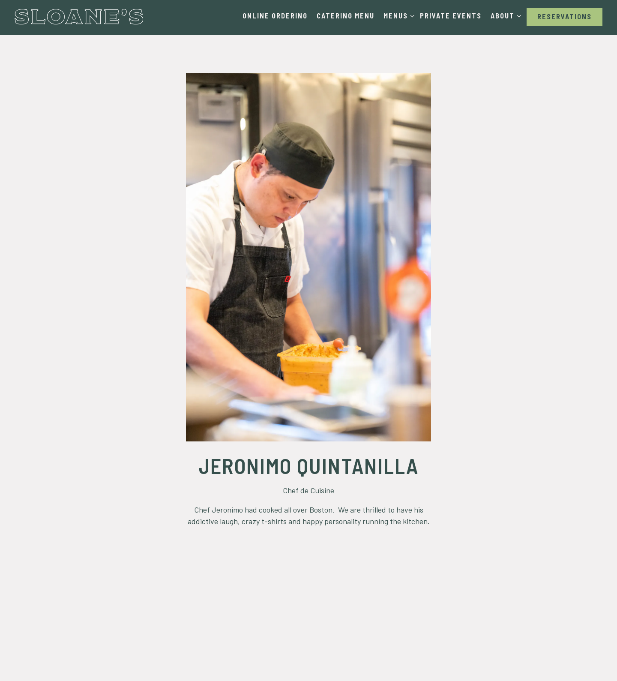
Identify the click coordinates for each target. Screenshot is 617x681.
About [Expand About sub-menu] (504, 15)
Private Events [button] (451, 16)
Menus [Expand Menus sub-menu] (397, 15)
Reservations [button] (564, 16)
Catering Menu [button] (345, 16)
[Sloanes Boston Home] (79, 16)
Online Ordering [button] (275, 16)
